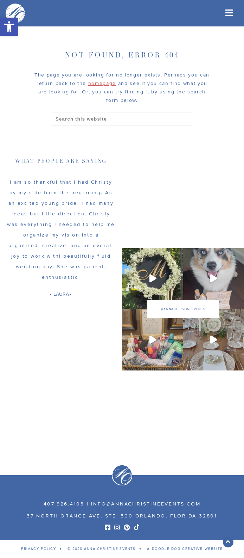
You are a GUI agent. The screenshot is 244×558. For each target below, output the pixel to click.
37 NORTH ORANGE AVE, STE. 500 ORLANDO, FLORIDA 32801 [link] (122, 516)
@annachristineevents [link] (183, 309)
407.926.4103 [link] (64, 504)
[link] (9, 27)
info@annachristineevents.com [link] (145, 504)
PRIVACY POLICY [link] (38, 549)
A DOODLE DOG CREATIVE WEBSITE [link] (185, 549)
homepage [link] (102, 83)
